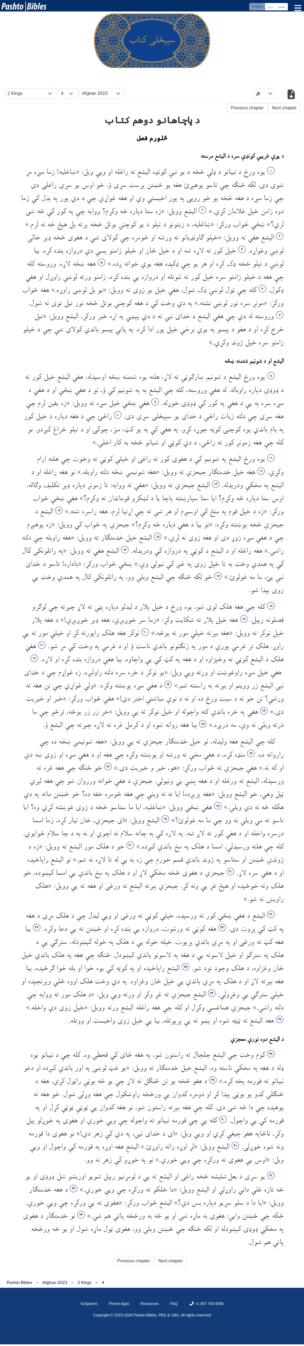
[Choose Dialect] (102, 93)
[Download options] (291, 95)
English (257, 7)
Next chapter (284, 108)
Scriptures (88, 1303)
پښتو (282, 7)
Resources (150, 1303)
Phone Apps (119, 1303)
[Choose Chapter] (68, 93)
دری (270, 7)
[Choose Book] (31, 93)
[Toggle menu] (296, 8)
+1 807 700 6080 (206, 1303)
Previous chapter (247, 108)
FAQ (174, 1303)
